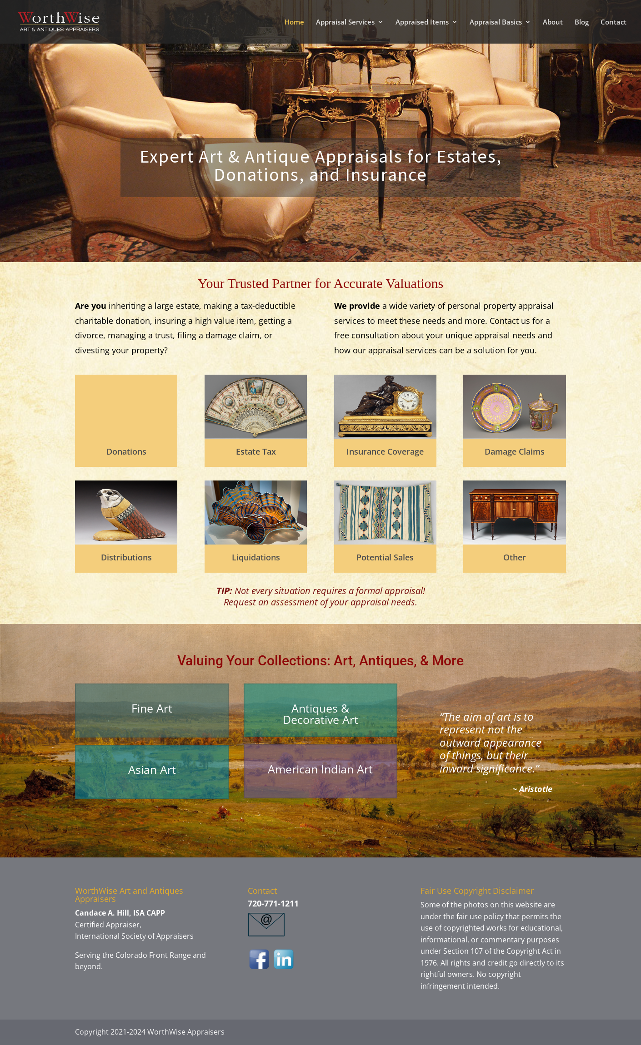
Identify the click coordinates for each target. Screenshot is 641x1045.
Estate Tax (256, 451)
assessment (293, 602)
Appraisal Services (345, 22)
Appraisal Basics (496, 22)
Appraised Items (422, 22)
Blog (582, 22)
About (553, 22)
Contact (613, 22)
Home (294, 22)
